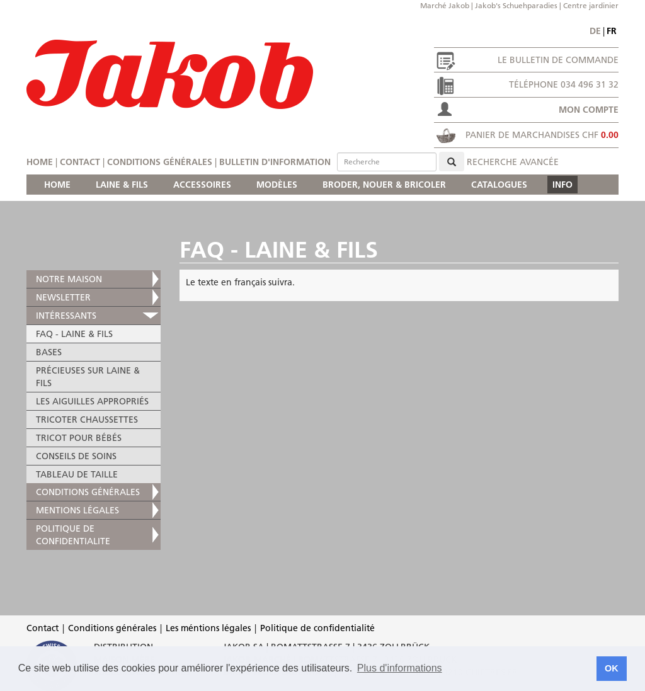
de (595, 31)
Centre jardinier (591, 5)
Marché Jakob (444, 5)
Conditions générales (159, 162)
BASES (49, 352)
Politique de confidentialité (317, 628)
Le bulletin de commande (558, 60)
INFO (562, 184)
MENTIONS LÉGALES (77, 510)
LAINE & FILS (122, 184)
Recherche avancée (513, 162)
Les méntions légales (208, 628)
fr (612, 31)
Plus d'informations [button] (399, 668)
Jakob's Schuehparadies (516, 5)
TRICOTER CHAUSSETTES (87, 419)
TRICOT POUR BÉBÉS (79, 437)
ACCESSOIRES (202, 184)
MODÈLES (276, 184)
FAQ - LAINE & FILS (74, 334)
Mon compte (589, 109)
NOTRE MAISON (69, 279)
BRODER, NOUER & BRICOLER (384, 184)
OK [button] (612, 668)
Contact (80, 162)
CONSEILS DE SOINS (76, 456)
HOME (57, 184)
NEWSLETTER (63, 297)
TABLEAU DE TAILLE (77, 474)
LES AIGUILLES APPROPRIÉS (92, 401)
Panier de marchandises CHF (542, 134)
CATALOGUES (499, 184)
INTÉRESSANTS (66, 315)
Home (39, 162)
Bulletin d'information (275, 162)
